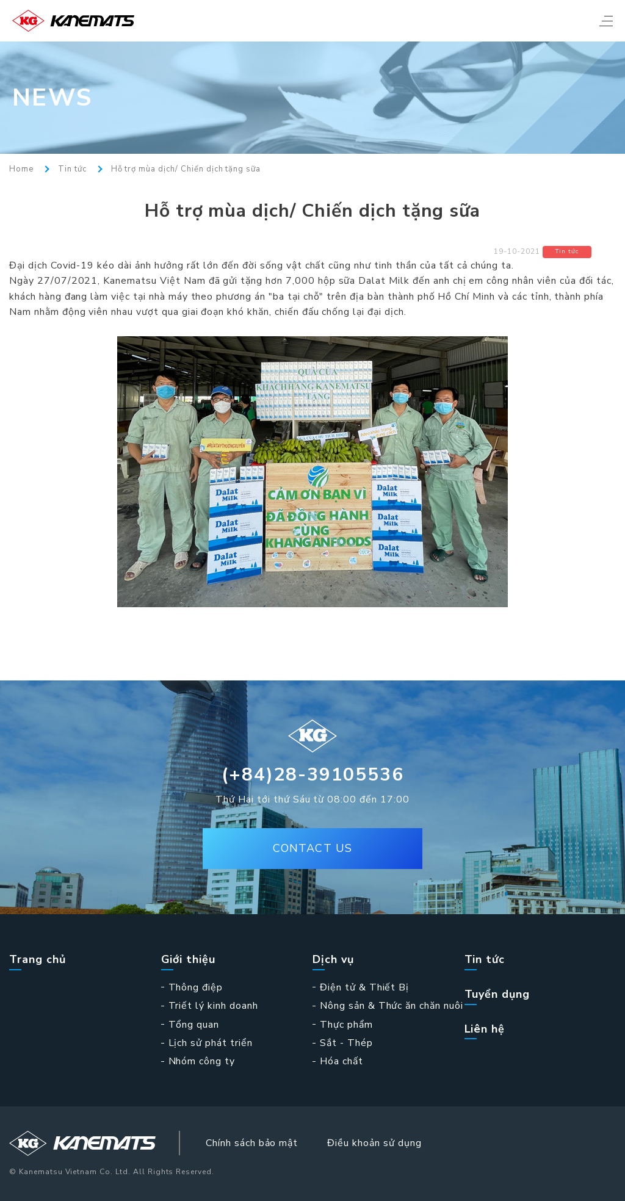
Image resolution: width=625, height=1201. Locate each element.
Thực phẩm (346, 1024)
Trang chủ (37, 959)
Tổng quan (194, 1024)
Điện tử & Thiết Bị (364, 987)
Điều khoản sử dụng (374, 1143)
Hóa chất (341, 1061)
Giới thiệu (188, 959)
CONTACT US (312, 848)
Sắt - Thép (346, 1043)
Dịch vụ (333, 959)
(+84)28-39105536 (313, 774)
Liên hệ (484, 1029)
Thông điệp (195, 987)
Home (21, 169)
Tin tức (72, 169)
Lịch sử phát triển (210, 1043)
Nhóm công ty (202, 1061)
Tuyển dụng (497, 994)
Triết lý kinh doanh (213, 1005)
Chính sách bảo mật (252, 1143)
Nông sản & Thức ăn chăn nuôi (391, 1005)
